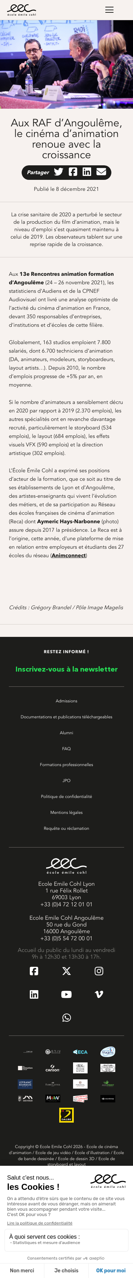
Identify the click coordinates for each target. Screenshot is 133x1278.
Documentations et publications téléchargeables (66, 717)
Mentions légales (66, 812)
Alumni (66, 733)
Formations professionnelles (66, 765)
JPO (66, 780)
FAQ (66, 749)
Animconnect (69, 555)
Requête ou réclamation (66, 828)
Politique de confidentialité (66, 796)
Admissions (66, 701)
